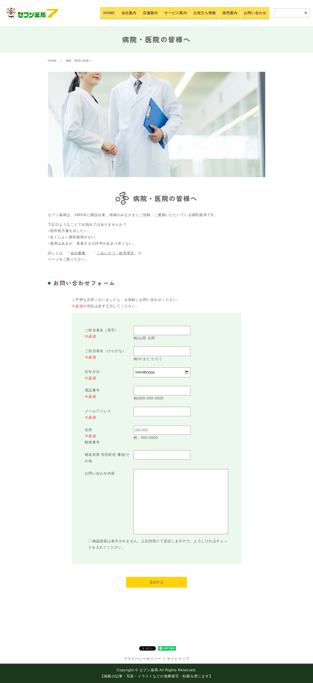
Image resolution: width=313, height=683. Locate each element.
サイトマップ (178, 659)
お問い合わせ (256, 13)
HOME (127, 13)
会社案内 (143, 13)
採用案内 (233, 13)
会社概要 (77, 253)
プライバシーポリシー (142, 659)
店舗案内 (162, 13)
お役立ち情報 (211, 13)
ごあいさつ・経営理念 (115, 253)
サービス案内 (185, 13)
